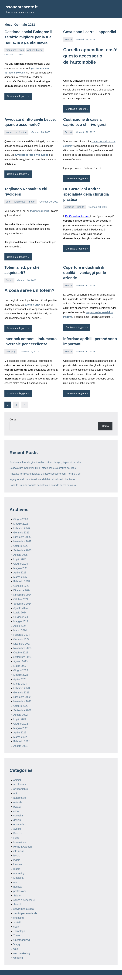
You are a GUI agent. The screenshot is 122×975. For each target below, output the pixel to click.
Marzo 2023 (20, 676)
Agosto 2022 (20, 707)
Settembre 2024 (22, 596)
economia (18, 816)
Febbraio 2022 (21, 733)
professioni (21, 131)
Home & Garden (22, 839)
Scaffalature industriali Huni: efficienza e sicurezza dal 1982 (43, 460)
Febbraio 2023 (21, 680)
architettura (19, 776)
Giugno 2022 (20, 716)
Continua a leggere (17, 95)
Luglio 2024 (20, 604)
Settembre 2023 (22, 649)
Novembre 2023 (22, 640)
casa (16, 803)
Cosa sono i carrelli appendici (88, 32)
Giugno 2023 (20, 662)
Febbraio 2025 (21, 573)
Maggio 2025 (20, 560)
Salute (80, 205)
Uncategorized (21, 932)
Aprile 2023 (19, 671)
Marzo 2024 (20, 622)
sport (16, 919)
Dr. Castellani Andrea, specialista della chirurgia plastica (84, 193)
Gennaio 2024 (21, 631)
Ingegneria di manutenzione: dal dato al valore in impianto (42, 471)
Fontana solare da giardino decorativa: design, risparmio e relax (45, 454)
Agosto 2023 (20, 653)
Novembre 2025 (22, 533)
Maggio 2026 (20, 516)
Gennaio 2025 (21, 578)
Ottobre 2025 (20, 538)
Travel (16, 927)
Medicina (69, 205)
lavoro (9, 131)
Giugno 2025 (20, 556)
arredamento (20, 781)
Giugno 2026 (20, 511)
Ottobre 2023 (20, 644)
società (17, 914)
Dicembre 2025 (22, 529)
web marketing (35, 48)
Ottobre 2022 (20, 698)
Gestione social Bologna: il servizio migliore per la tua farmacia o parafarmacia (26, 36)
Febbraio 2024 (21, 627)
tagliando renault (39, 209)
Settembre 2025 (22, 542)
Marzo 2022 (20, 729)
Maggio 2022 (20, 720)
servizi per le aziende (25, 905)
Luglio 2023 (20, 658)
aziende (17, 794)
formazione (19, 834)
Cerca (13, 411)
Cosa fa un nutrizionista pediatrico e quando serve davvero (43, 477)
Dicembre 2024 (22, 582)
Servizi (68, 39)
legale (16, 852)
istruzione (18, 843)
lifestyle (17, 856)
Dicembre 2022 (22, 689)
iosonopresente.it (22, 6)
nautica (17, 879)
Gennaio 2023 (21, 684)
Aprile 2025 (19, 564)
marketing (11, 48)
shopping (11, 343)
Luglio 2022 (20, 711)
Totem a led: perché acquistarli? (31, 266)
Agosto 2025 (20, 547)
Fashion (17, 825)
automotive (19, 200)
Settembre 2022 (22, 702)
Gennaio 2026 (21, 524)
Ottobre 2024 (20, 591)
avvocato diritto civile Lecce (31, 153)
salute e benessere (24, 892)
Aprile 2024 (19, 618)
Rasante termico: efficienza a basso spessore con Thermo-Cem (45, 465)
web (22, 48)
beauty (17, 799)
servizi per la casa (23, 901)
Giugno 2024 (20, 609)
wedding (18, 950)
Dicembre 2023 (22, 636)
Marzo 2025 (20, 569)
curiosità (18, 807)
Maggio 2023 (20, 667)
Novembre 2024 (22, 587)
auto (8, 200)
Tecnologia (19, 923)
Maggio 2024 (20, 613)
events (17, 821)
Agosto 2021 (20, 738)
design (17, 812)
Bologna (20, 71)
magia (16, 861)
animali (17, 772)
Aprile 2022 (19, 724)
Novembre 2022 (22, 693)
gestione (36, 67)
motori (32, 200)
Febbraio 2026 (21, 520)
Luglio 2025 (20, 551)
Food (16, 830)
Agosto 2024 (20, 600)
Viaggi (16, 936)
